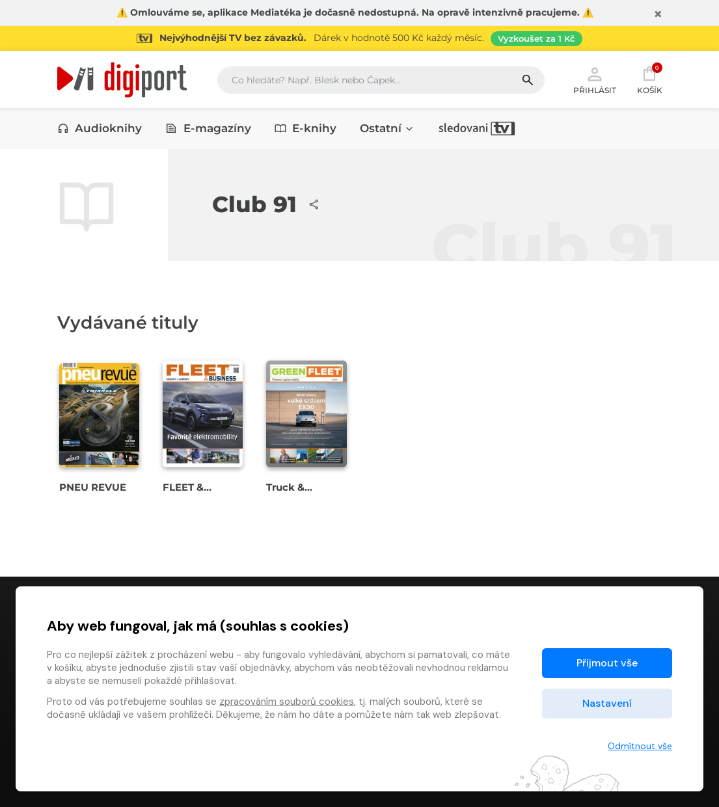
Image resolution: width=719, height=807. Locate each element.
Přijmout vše (607, 663)
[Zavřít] (657, 14)
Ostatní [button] (387, 128)
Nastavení (607, 703)
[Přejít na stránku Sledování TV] (359, 38)
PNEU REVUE (92, 487)
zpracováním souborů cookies (286, 701)
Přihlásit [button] (594, 79)
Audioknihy (99, 128)
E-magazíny (208, 128)
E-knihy (306, 128)
